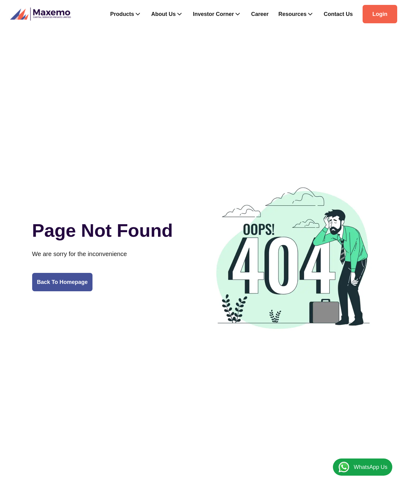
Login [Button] (379, 14)
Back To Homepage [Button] (62, 282)
